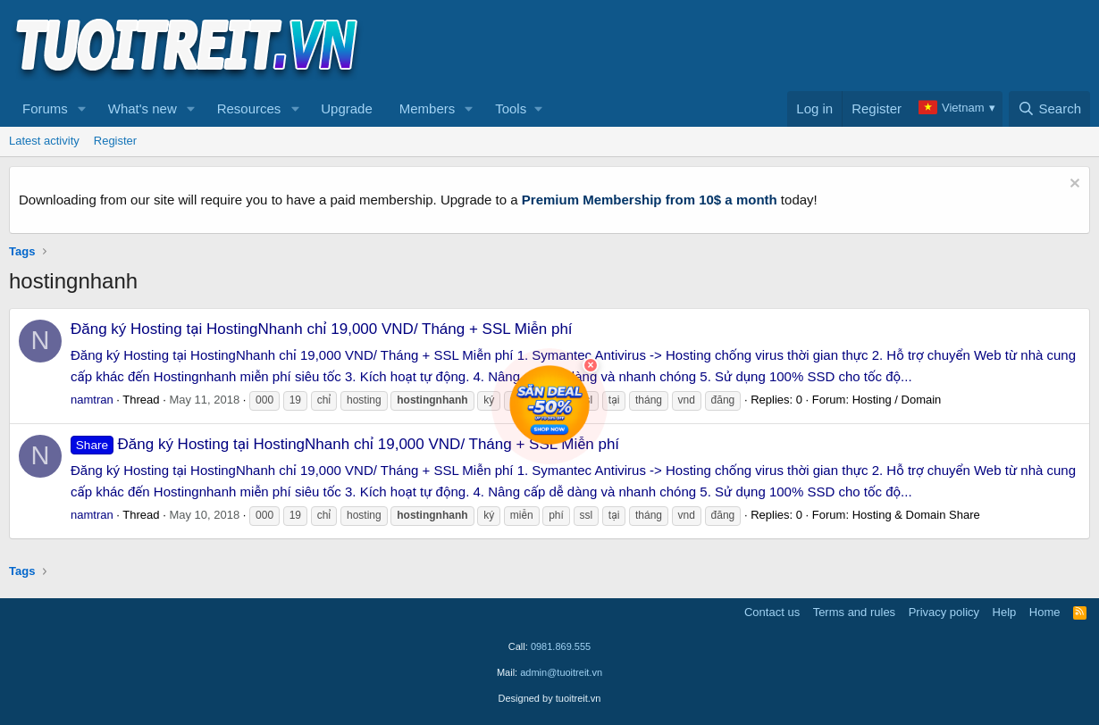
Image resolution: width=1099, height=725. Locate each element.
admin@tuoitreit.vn (561, 672)
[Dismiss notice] (1072, 185)
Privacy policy (944, 612)
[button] (82, 109)
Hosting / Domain (897, 399)
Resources (249, 108)
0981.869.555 (561, 646)
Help (1005, 612)
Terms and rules (854, 612)
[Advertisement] (765, 45)
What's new (142, 108)
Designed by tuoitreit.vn (550, 698)
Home (1045, 612)
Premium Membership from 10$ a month (649, 199)
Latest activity (44, 140)
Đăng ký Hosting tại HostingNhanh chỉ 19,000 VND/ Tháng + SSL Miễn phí (322, 329)
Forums (45, 108)
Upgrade (347, 108)
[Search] (1049, 109)
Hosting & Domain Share (916, 514)
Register (115, 140)
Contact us (772, 612)
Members (427, 108)
